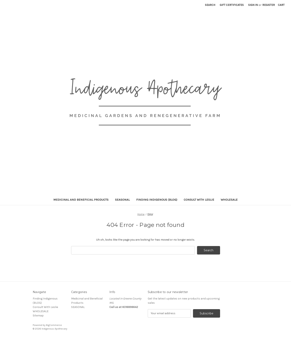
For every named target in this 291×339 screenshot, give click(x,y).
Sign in (253, 5)
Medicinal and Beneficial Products (81, 199)
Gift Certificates (232, 5)
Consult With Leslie (199, 199)
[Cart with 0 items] (281, 5)
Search (210, 5)
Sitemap (38, 315)
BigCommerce (54, 325)
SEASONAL (122, 199)
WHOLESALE (229, 199)
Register (268, 5)
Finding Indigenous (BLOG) (156, 199)
